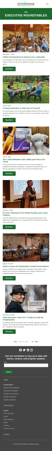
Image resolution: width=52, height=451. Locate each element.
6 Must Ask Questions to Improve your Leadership (24, 57)
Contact (6, 434)
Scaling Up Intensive (9, 397)
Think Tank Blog (6, 19)
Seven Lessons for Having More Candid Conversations (26, 266)
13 (32, 341)
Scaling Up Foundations (10, 394)
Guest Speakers (8, 419)
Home (5, 380)
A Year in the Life (8, 428)
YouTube (6, 425)
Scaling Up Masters (9, 400)
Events (5, 416)
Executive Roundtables (10, 390)
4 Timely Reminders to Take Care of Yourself (21, 108)
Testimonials (8, 405)
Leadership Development (11, 387)
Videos (5, 422)
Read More (9, 69)
